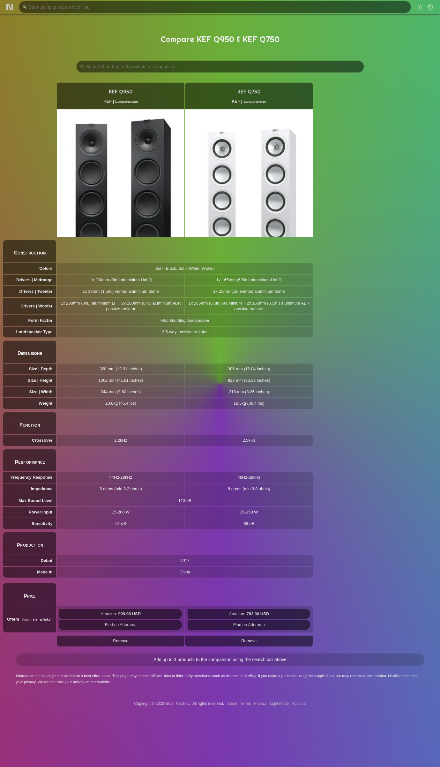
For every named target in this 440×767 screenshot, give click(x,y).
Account (299, 703)
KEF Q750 (249, 91)
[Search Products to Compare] (220, 66)
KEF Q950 (121, 91)
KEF (107, 101)
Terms (246, 703)
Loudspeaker (126, 101)
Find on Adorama (121, 624)
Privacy (260, 703)
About (232, 703)
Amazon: (121, 613)
